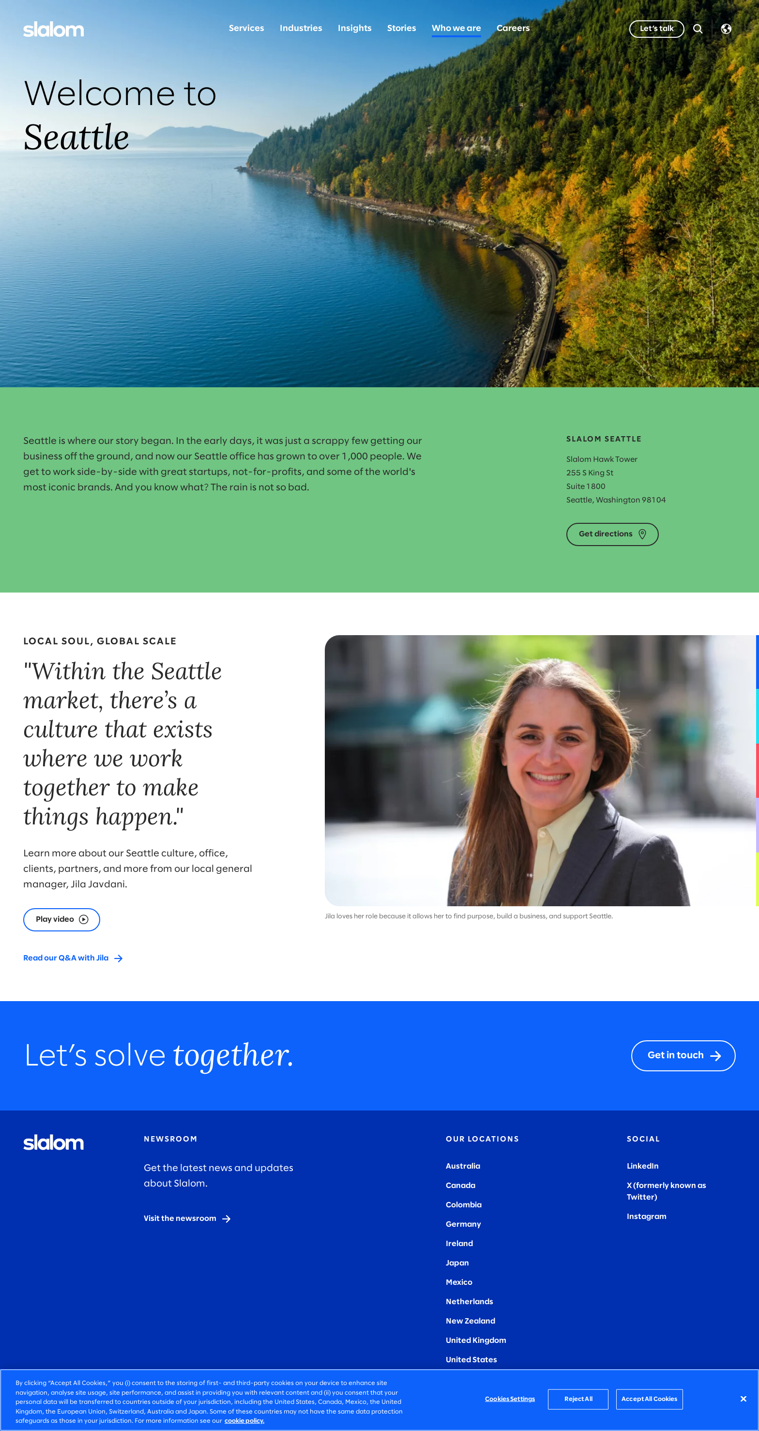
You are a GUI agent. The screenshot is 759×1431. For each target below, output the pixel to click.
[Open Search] (698, 29)
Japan (457, 1263)
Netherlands (469, 1302)
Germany (463, 1224)
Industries (301, 29)
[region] (379, 1400)
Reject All (578, 1399)
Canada (460, 1185)
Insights (355, 29)
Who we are (456, 29)
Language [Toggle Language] (726, 29)
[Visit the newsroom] (188, 1219)
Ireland (459, 1244)
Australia (463, 1166)
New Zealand (470, 1321)
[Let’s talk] (656, 29)
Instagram (647, 1216)
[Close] (743, 1399)
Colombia (464, 1205)
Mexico (459, 1282)
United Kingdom (476, 1340)
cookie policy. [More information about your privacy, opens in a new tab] (244, 1421)
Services (246, 29)
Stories (401, 29)
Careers (513, 29)
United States (471, 1360)
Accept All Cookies (649, 1399)
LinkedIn (643, 1166)
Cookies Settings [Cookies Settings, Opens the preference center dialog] (510, 1399)
